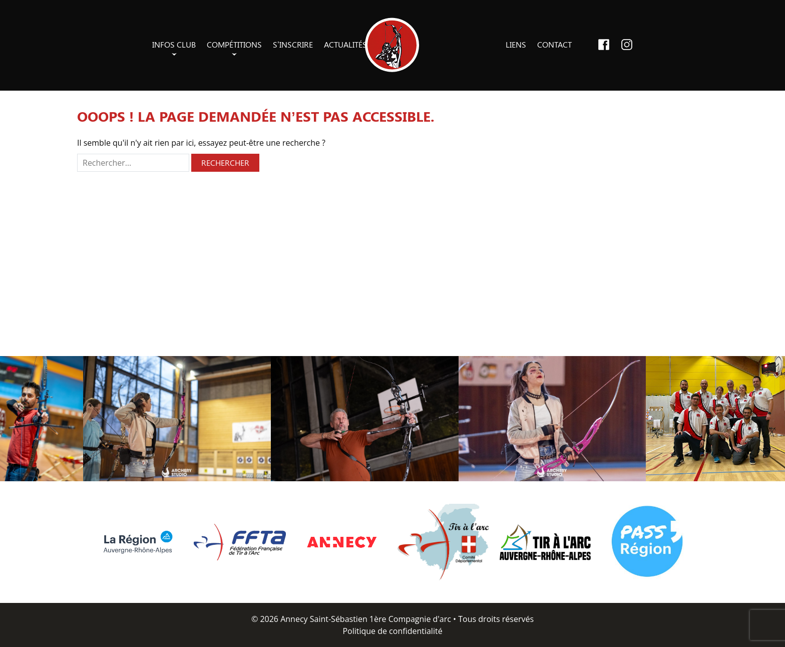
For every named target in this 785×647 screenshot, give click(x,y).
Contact (554, 44)
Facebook (604, 45)
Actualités (345, 44)
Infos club (174, 44)
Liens (516, 44)
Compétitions (234, 44)
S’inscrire (293, 44)
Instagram (627, 45)
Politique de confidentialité (392, 630)
